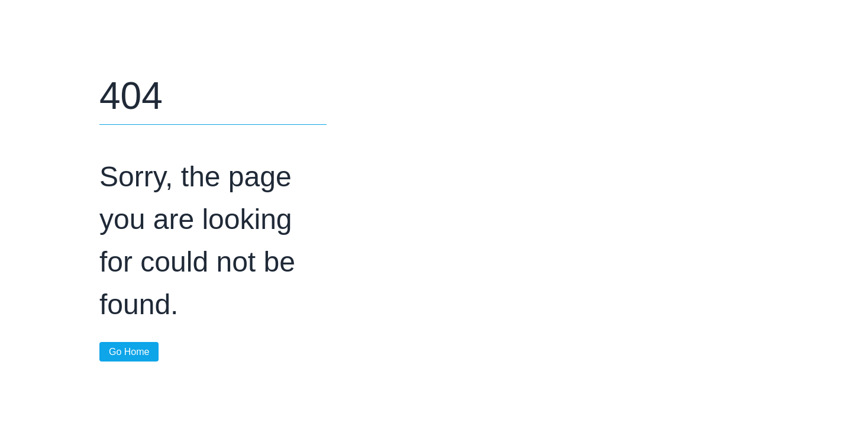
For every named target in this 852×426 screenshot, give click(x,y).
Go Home (129, 352)
